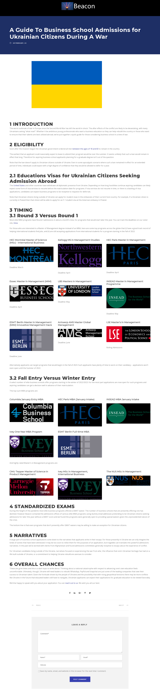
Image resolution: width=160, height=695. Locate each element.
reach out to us (71, 583)
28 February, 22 (19, 43)
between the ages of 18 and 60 (85, 149)
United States (19, 185)
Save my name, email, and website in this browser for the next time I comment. (73, 671)
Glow (16, 223)
